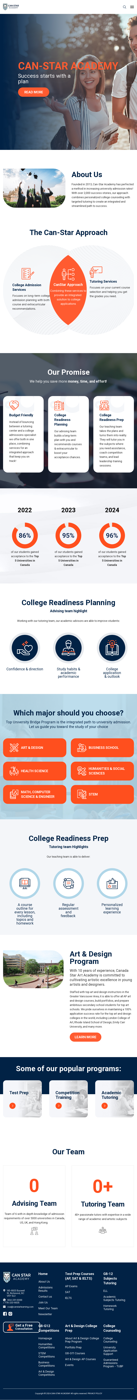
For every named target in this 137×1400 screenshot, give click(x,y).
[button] (132, 7)
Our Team (68, 1152)
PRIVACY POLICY (95, 1393)
